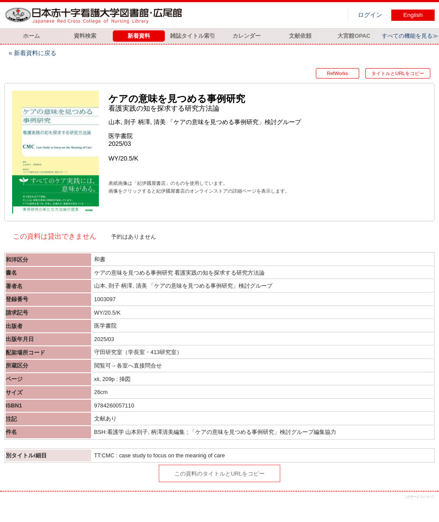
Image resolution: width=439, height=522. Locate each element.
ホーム (31, 36)
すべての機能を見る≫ (410, 36)
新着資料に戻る (35, 52)
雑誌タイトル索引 (192, 36)
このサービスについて (419, 497)
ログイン (370, 15)
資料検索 (85, 36)
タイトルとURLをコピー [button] (397, 73)
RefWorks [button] (337, 73)
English (413, 15)
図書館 (95, 15)
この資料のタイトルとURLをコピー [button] (219, 473)
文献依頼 (300, 36)
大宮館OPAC (353, 36)
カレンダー (247, 36)
